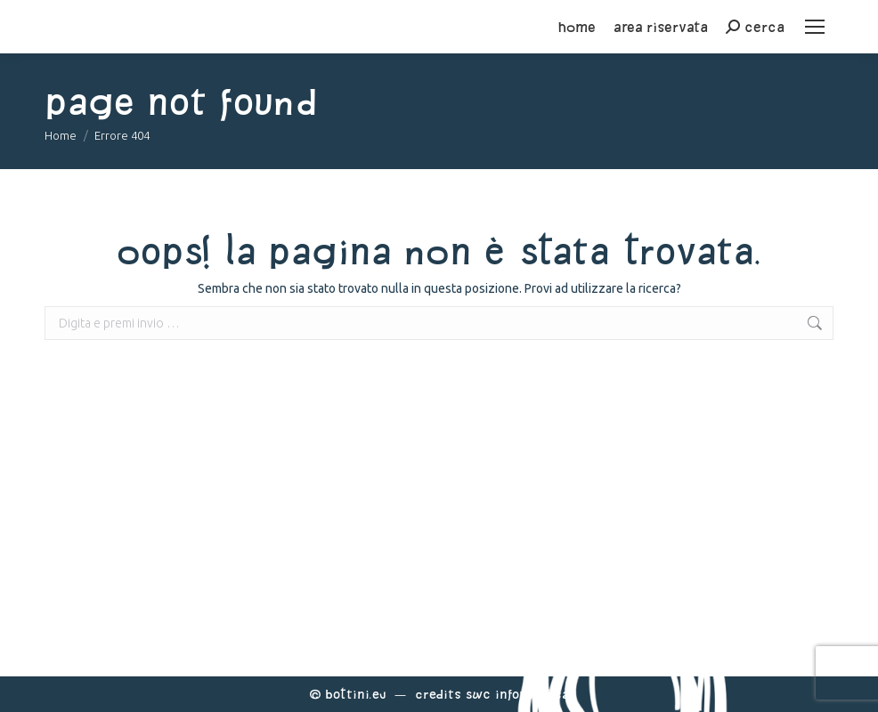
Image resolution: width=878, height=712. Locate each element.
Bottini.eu (355, 693)
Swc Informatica (517, 693)
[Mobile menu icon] (814, 26)
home (577, 27)
